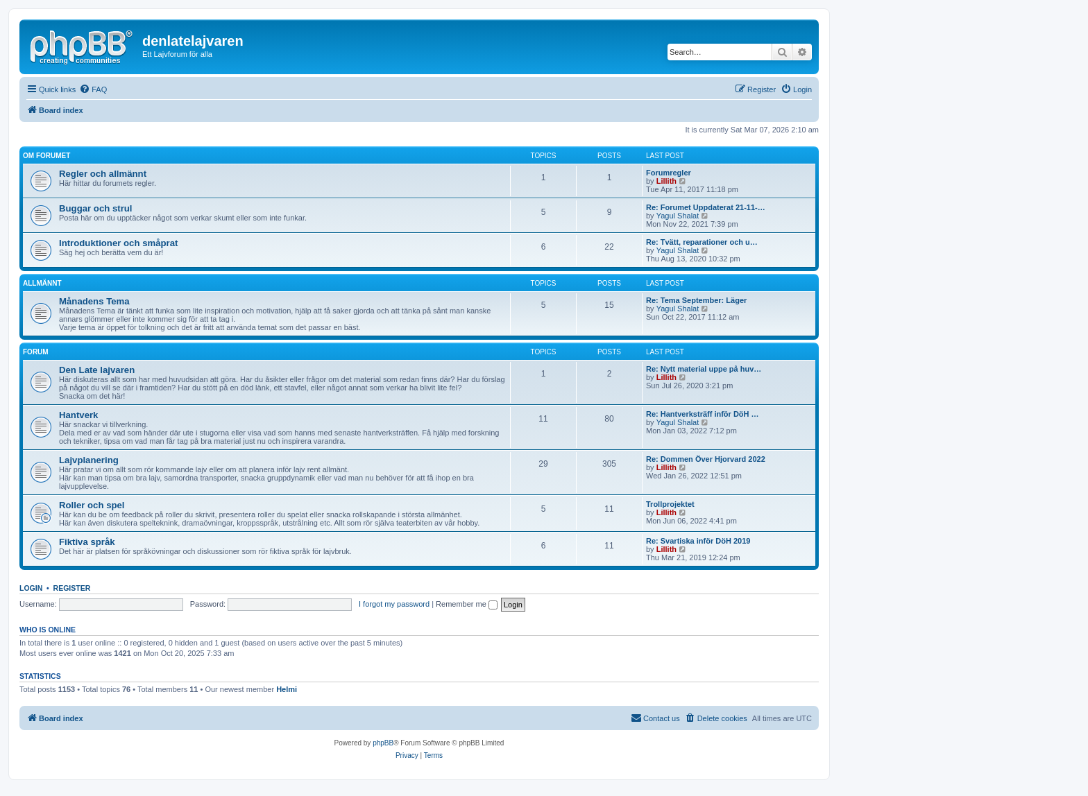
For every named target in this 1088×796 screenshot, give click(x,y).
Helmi (286, 689)
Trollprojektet (670, 504)
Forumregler (668, 172)
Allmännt (42, 283)
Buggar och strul (96, 208)
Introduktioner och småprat (118, 243)
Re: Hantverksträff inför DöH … (702, 414)
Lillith (666, 181)
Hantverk (78, 415)
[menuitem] (93, 89)
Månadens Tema (94, 301)
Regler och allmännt (102, 173)
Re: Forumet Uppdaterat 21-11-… (705, 207)
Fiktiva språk (87, 542)
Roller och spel (92, 505)
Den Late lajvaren (97, 370)
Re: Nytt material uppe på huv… (703, 369)
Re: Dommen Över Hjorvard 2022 (705, 459)
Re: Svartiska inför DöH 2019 (698, 541)
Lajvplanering (89, 460)
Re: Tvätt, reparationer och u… (702, 242)
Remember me (467, 604)
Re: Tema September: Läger (696, 300)
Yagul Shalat (677, 215)
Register (72, 588)
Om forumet (46, 155)
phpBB (383, 743)
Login (30, 588)
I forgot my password (394, 604)
